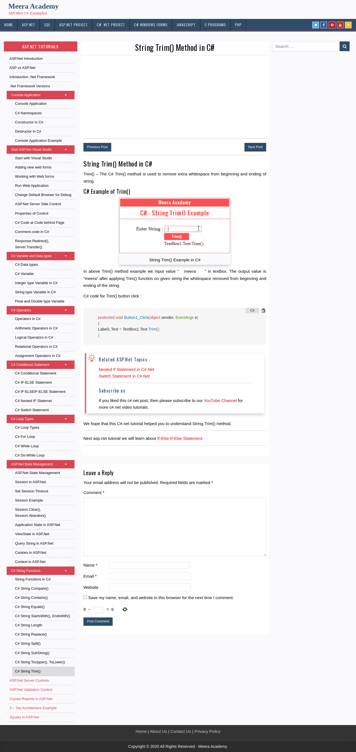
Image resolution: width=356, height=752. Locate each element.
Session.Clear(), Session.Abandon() (30, 512)
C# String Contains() (31, 597)
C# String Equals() (29, 607)
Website (90, 587)
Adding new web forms (33, 167)
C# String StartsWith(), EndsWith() (42, 616)
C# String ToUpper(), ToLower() (40, 662)
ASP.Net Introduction (26, 58)
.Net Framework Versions (29, 86)
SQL (47, 25)
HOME (8, 25)
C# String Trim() (28, 671)
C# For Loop (25, 437)
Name (90, 565)
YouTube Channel (220, 400)
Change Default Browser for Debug (43, 195)
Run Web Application (31, 185)
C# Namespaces (28, 113)
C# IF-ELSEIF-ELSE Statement (40, 391)
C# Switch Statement (32, 410)
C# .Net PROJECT (111, 25)
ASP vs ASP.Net (22, 68)
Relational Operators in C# (36, 346)
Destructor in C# (28, 131)
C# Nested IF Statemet (33, 401)
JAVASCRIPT (186, 25)
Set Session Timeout (31, 491)
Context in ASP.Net (30, 562)
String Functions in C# (33, 579)
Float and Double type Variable (40, 301)
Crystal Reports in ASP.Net (30, 699)
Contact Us (180, 731)
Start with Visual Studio (33, 158)
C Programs (215, 25)
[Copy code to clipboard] (263, 310)
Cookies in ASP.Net (30, 552)
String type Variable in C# (35, 292)
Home (141, 731)
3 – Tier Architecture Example (33, 708)
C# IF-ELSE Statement (33, 382)
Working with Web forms (34, 176)
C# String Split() (28, 643)
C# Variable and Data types (41, 256)
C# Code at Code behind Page (39, 222)
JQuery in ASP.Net (24, 717)
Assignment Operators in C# (37, 356)
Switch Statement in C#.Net (124, 376)
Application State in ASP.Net (37, 525)
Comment (93, 492)
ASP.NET (28, 25)
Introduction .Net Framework (32, 77)
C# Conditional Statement (41, 365)
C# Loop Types (41, 419)
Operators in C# (28, 319)
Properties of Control (31, 213)
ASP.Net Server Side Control (38, 204)
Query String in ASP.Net (34, 543)
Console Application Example (38, 140)
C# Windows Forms (151, 25)
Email (90, 576)
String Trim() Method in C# (175, 47)
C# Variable (24, 274)
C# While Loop (27, 446)
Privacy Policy (207, 731)
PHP (238, 25)
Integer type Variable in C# (36, 283)
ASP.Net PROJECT (73, 25)
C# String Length (28, 625)
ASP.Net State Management (41, 464)
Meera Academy (33, 6)
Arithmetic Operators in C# (36, 328)
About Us (158, 731)
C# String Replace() (31, 634)
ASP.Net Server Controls (29, 680)
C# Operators (41, 310)
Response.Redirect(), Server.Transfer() (32, 244)
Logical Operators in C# (34, 337)
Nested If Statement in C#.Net (126, 369)
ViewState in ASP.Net (32, 534)
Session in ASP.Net (30, 482)
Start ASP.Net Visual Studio (41, 150)
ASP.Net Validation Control (30, 690)
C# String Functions (41, 571)
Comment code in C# (32, 232)
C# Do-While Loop (29, 455)
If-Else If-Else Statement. (180, 438)
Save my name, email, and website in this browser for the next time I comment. (161, 597)
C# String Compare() (31, 588)
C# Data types (26, 264)
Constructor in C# (29, 122)
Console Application (41, 95)
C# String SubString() (32, 653)
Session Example (29, 500)
